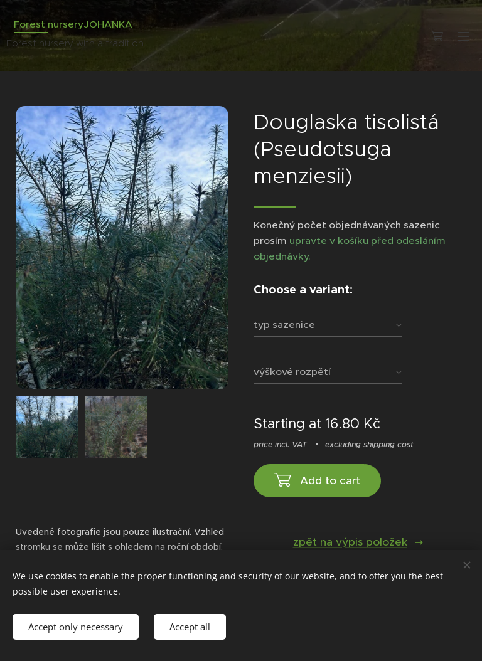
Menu (463, 36)
